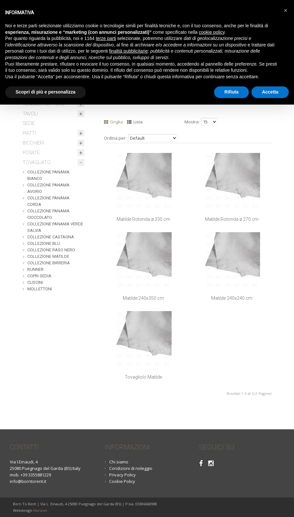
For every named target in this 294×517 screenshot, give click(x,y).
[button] (285, 10)
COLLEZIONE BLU (43, 243)
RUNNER (35, 269)
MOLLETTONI (39, 288)
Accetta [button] (270, 92)
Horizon (40, 510)
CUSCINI (35, 282)
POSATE (31, 153)
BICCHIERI (33, 143)
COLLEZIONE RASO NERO (51, 249)
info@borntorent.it (28, 481)
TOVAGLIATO (37, 162)
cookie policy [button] (211, 32)
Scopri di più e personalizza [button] (45, 92)
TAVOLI (30, 114)
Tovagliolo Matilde (143, 377)
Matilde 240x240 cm (231, 298)
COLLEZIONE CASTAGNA (50, 236)
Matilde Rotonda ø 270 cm (232, 219)
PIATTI (29, 133)
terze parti (106, 38)
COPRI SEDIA (39, 275)
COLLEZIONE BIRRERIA (48, 262)
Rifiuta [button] (231, 92)
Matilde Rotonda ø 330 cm (143, 219)
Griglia (113, 122)
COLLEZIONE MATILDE (48, 256)
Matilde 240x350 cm (143, 298)
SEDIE (29, 123)
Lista (135, 122)
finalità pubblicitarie (128, 51)
